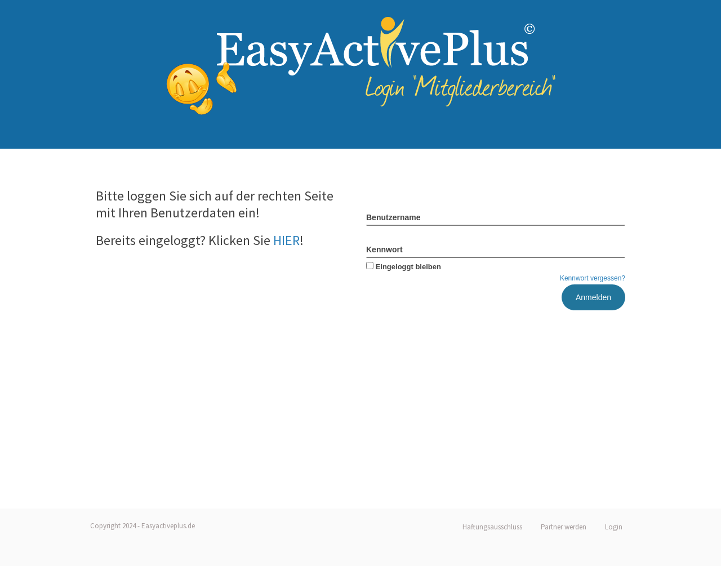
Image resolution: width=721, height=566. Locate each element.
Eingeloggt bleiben (403, 266)
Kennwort (384, 249)
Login (613, 527)
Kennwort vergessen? (592, 278)
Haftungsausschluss (492, 527)
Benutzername (393, 217)
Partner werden (563, 527)
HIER (286, 240)
